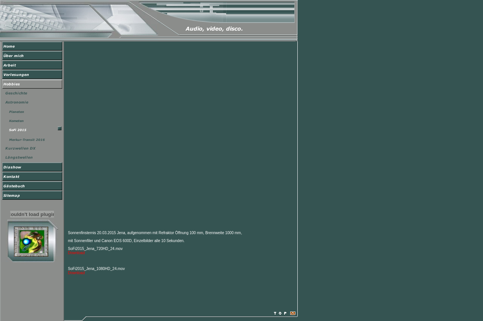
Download (76, 253)
